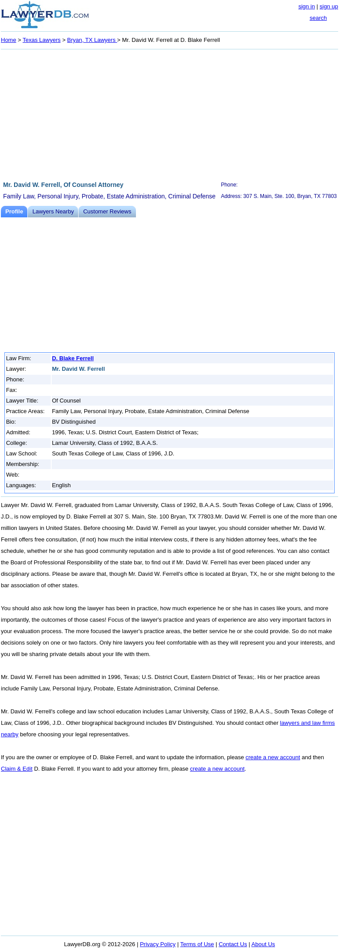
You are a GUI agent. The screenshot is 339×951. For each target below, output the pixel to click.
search (318, 18)
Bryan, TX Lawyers (92, 40)
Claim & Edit (17, 768)
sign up (329, 6)
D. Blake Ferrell (73, 358)
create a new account (272, 757)
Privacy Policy (158, 944)
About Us (263, 944)
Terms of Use (197, 944)
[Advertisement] (169, 113)
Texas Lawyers (41, 40)
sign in (306, 6)
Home (8, 40)
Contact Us (232, 944)
